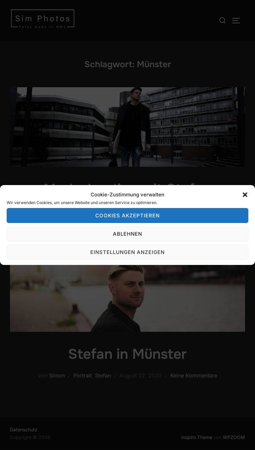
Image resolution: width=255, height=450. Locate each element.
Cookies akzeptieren (127, 215)
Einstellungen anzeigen (127, 252)
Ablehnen (127, 234)
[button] (245, 194)
